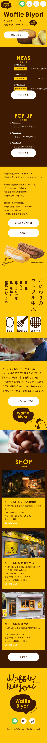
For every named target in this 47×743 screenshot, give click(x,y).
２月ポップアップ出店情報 (23, 137)
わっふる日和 (6, 5)
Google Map (11, 523)
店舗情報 (23, 657)
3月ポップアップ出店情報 (22, 126)
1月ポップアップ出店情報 (22, 147)
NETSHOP (36, 4)
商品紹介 (23, 233)
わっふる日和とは (23, 223)
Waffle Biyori (23, 704)
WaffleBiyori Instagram (24, 721)
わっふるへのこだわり (23, 401)
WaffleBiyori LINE (15, 721)
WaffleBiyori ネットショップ (32, 721)
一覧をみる (23, 95)
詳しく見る (16, 35)
